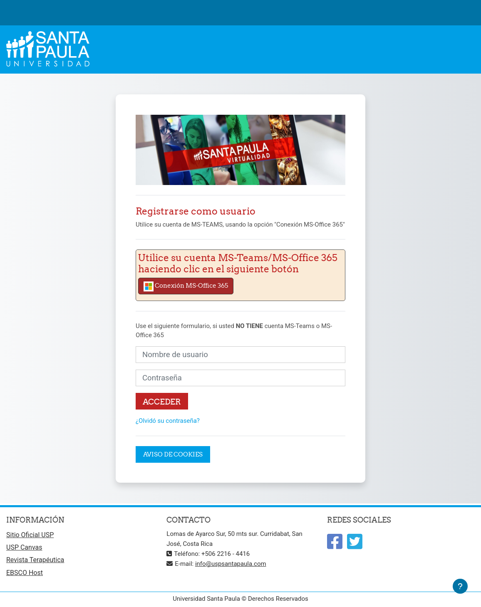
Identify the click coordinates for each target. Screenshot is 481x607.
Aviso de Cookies (173, 454)
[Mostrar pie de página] (460, 586)
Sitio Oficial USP (30, 535)
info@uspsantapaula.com (230, 564)
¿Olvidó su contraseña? (168, 420)
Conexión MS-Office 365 (186, 286)
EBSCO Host (24, 573)
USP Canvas (24, 547)
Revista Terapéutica (35, 560)
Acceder (162, 402)
